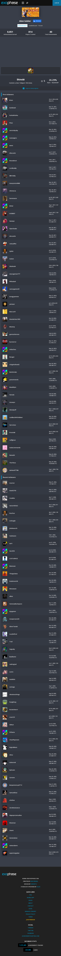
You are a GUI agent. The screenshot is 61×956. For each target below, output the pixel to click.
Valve (38, 887)
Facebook (30, 933)
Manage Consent (30, 911)
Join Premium (30, 920)
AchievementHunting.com (30, 936)
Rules (30, 900)
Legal (30, 908)
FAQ (30, 895)
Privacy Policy (30, 914)
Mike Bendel (34, 881)
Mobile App (30, 897)
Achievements (22, 26)
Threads (30, 928)
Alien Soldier (25, 21)
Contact (30, 906)
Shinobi (21, 79)
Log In (57, 3)
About (30, 903)
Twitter (30, 930)
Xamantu (34, 884)
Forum (40, 26)
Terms (30, 917)
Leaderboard (33, 26)
